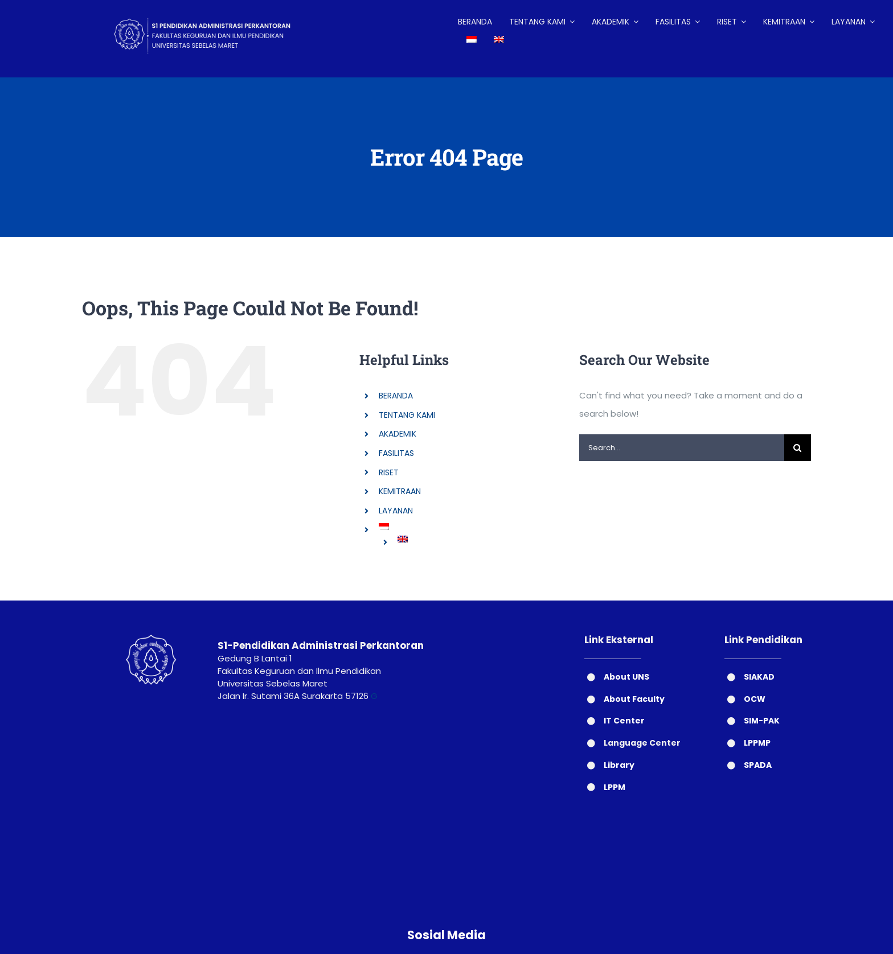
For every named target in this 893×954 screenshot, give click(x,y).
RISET (389, 472)
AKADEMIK (397, 433)
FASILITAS (396, 453)
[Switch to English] (499, 40)
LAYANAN (396, 510)
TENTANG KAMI (407, 415)
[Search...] (681, 447)
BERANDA (396, 395)
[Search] (797, 447)
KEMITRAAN (400, 491)
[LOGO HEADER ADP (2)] (211, 10)
